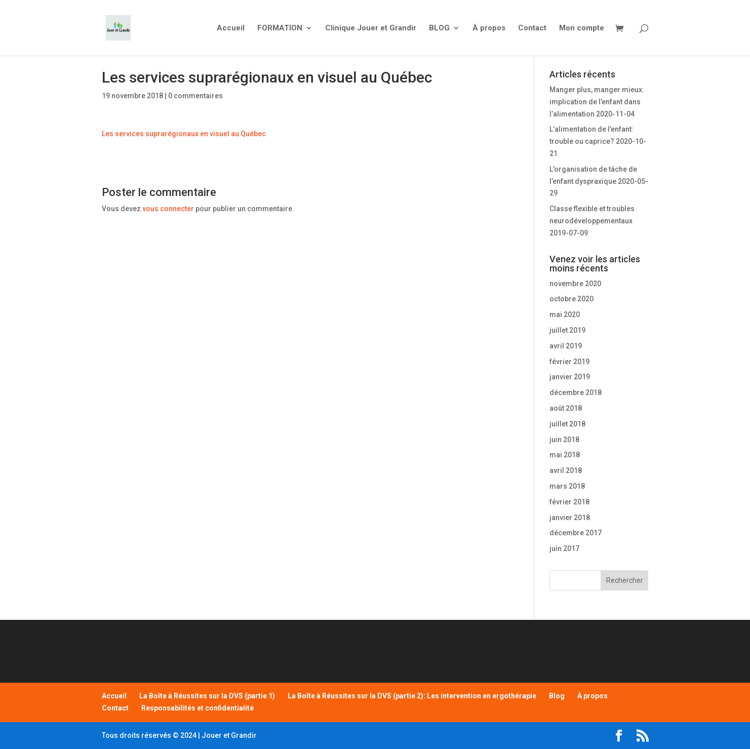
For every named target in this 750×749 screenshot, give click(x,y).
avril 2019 (565, 346)
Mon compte (581, 28)
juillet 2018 (567, 424)
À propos (488, 28)
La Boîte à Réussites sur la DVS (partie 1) (207, 696)
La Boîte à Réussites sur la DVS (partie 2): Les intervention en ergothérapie (412, 696)
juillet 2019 (567, 330)
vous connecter (168, 209)
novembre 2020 (575, 284)
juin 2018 (564, 440)
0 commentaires (195, 96)
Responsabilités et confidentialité (197, 708)
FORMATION (279, 28)
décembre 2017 (575, 533)
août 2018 (565, 408)
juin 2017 (564, 548)
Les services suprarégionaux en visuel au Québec (184, 134)
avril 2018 (565, 470)
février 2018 (569, 502)
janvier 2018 (569, 518)
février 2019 (569, 362)
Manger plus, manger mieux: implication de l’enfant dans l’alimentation (596, 102)
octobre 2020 (571, 299)
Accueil (231, 28)
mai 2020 (564, 314)
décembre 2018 (575, 392)
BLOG (439, 28)
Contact (532, 28)
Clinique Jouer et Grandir (370, 28)
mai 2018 (564, 455)
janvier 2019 (569, 377)
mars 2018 (567, 486)
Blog (557, 696)
